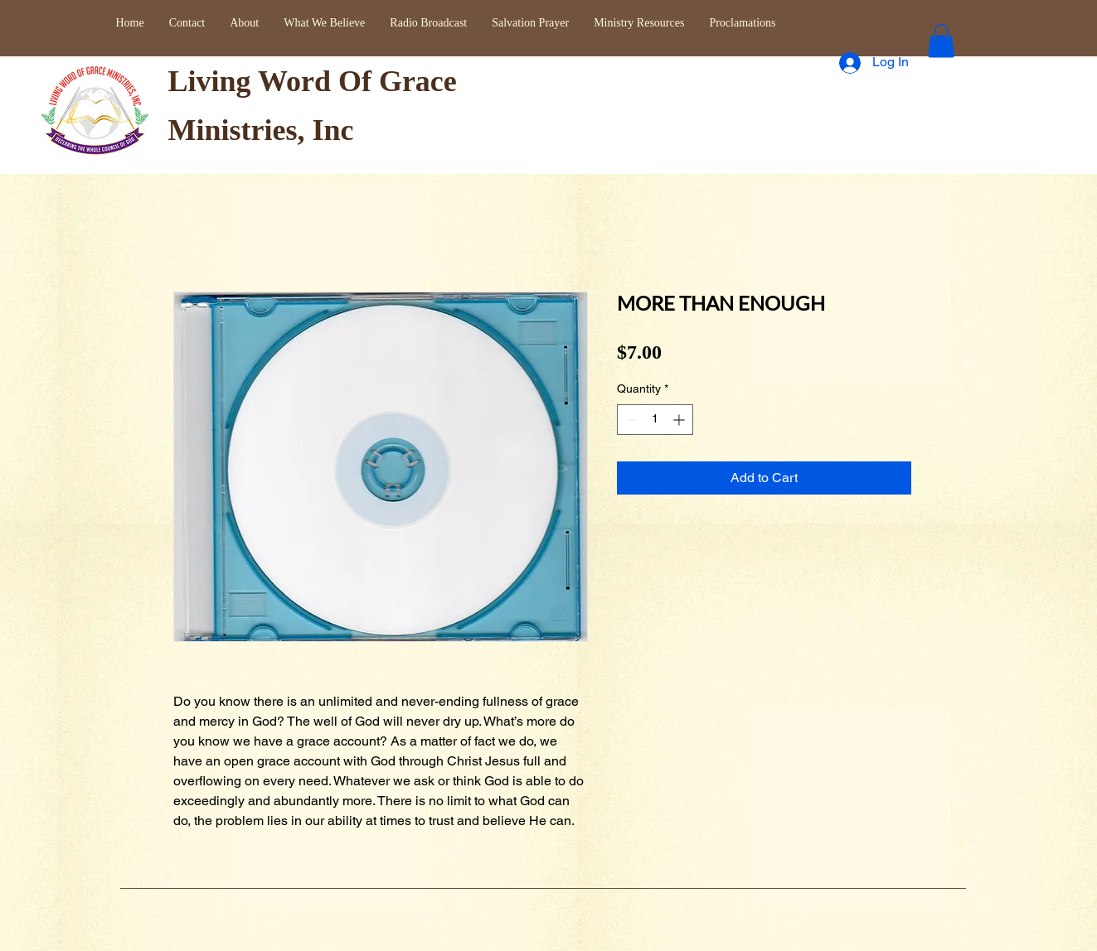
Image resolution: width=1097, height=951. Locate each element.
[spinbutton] (655, 419)
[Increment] (680, 419)
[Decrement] (629, 419)
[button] (941, 41)
